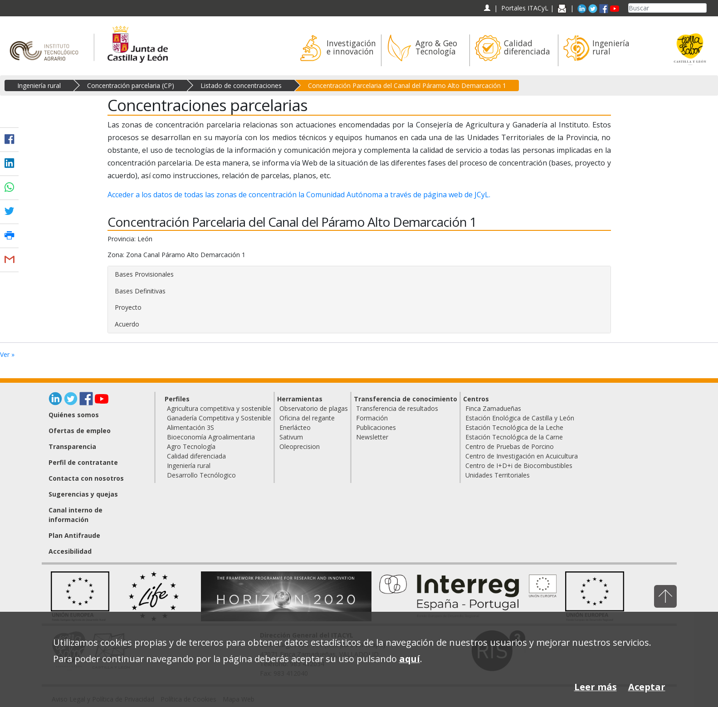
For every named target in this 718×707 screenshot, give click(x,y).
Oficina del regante (307, 418)
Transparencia (72, 446)
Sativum (291, 437)
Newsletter (372, 437)
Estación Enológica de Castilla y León (519, 418)
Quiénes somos (74, 414)
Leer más (595, 687)
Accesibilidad (70, 551)
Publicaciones (376, 427)
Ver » (7, 354)
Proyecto (128, 307)
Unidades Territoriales (497, 475)
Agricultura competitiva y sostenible (219, 408)
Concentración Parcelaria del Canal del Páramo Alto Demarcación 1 (407, 85)
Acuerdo (127, 324)
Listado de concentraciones (241, 85)
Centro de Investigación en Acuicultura (521, 456)
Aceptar (646, 687)
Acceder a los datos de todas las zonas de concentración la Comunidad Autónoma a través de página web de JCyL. (298, 195)
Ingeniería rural (39, 85)
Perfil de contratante (83, 462)
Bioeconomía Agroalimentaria (211, 437)
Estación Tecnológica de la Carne (514, 437)
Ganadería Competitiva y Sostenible (219, 418)
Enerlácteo (295, 427)
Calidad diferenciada (196, 456)
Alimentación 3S (190, 427)
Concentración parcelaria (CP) (130, 85)
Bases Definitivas (140, 291)
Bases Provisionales (144, 274)
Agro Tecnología (191, 446)
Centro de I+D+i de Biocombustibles (518, 465)
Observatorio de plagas (313, 408)
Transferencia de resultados (397, 408)
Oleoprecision (299, 446)
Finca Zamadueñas (493, 408)
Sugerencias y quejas (83, 494)
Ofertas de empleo (80, 430)
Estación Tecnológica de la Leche (514, 427)
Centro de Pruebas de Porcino (509, 446)
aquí (409, 659)
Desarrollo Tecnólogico (201, 475)
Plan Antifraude (74, 535)
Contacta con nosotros (86, 478)
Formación (372, 418)
